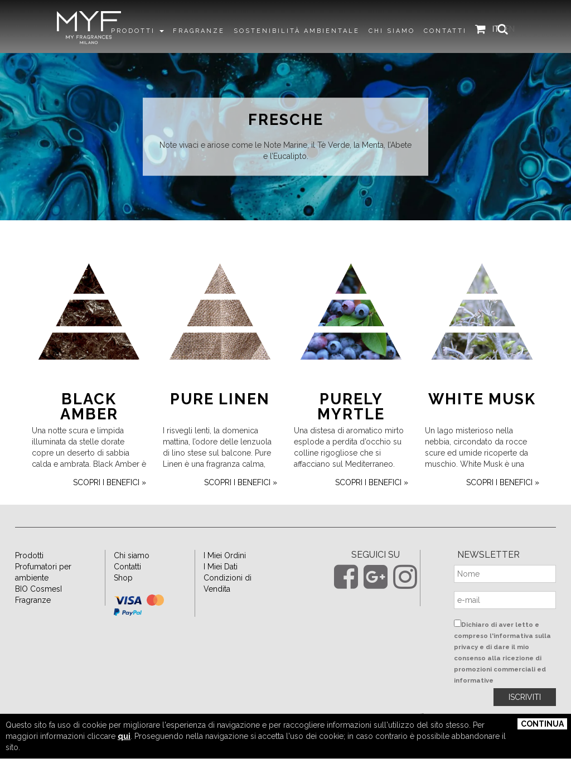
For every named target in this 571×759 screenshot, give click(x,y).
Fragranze (33, 618)
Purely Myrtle (351, 425)
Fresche (285, 120)
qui (124, 736)
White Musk (482, 417)
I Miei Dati (221, 585)
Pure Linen (220, 417)
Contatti (127, 585)
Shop (123, 596)
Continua (542, 723)
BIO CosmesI (38, 607)
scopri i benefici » (109, 500)
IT (502, 29)
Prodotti (29, 573)
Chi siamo (131, 573)
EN (516, 29)
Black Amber (89, 425)
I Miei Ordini (225, 573)
